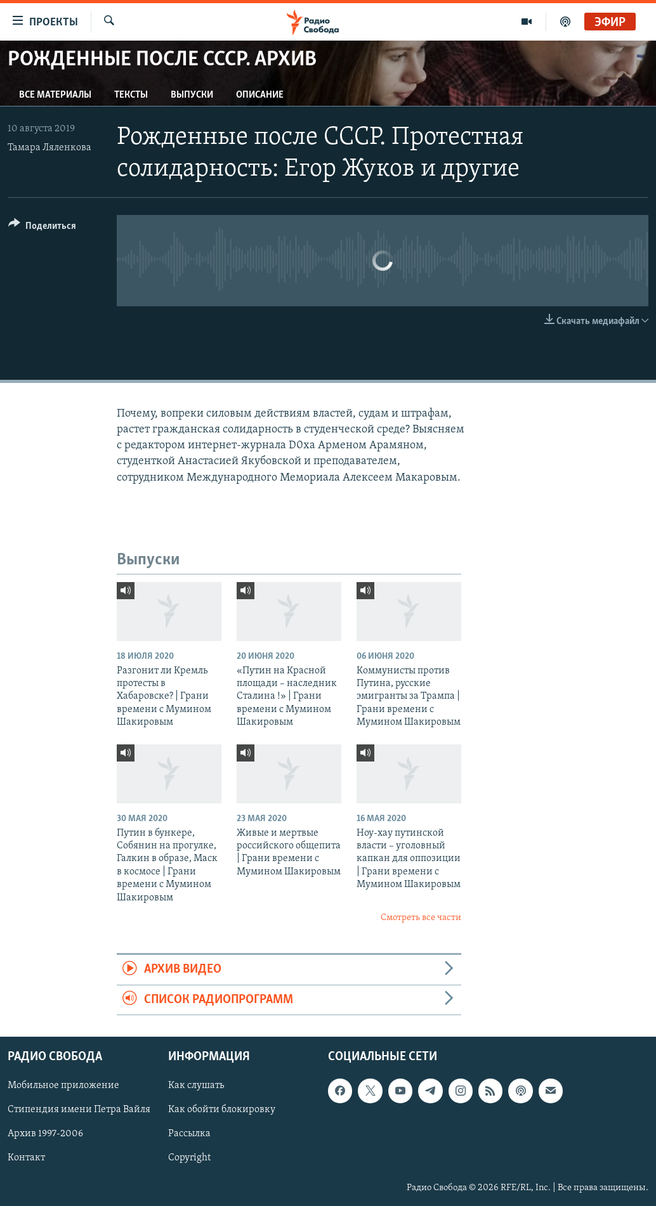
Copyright (189, 1158)
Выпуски (192, 95)
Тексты (131, 95)
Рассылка (189, 1134)
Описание (260, 95)
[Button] (42, 228)
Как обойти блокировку (221, 1110)
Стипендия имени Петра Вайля (79, 1110)
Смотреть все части (421, 918)
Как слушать (196, 1085)
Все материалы (55, 95)
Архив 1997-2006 (45, 1134)
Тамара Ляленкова (49, 148)
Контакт (26, 1158)
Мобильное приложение (63, 1085)
